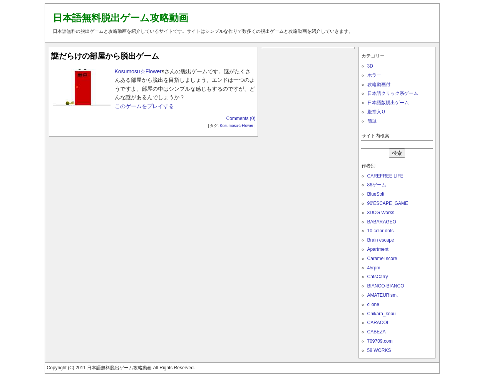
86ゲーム (376, 185)
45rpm (373, 267)
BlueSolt (376, 194)
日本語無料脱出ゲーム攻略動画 (120, 17)
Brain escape (380, 240)
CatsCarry (377, 276)
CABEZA (376, 332)
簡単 (372, 121)
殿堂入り (376, 112)
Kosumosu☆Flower (138, 71)
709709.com (380, 341)
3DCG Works (380, 212)
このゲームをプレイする (144, 106)
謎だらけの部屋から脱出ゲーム (105, 56)
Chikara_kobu (381, 313)
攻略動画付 (378, 84)
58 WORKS (379, 350)
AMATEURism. (382, 295)
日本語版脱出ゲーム (388, 102)
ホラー (374, 75)
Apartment (378, 249)
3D (370, 66)
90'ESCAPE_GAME (387, 203)
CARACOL (378, 322)
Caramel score (382, 258)
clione (373, 304)
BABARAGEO (381, 222)
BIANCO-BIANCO (385, 286)
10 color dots (380, 230)
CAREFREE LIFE (385, 176)
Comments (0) (240, 118)
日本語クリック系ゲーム (392, 93)
